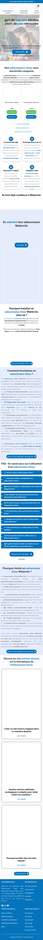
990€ (11, 108)
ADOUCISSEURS (24, 11)
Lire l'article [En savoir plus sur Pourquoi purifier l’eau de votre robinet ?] (21, 865)
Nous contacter (6, 913)
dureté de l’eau (26, 75)
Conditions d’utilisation (9, 920)
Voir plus (21, 559)
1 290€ (31, 108)
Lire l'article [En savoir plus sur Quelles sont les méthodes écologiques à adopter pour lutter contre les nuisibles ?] (21, 799)
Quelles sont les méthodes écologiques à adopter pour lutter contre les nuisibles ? (21, 792)
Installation (29, 900)
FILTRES (36, 11)
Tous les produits (31, 886)
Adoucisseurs (29, 889)
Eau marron (29, 913)
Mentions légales (7, 916)
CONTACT (36, 13)
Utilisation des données (9, 923)
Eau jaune (28, 916)
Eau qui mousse (30, 930)
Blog (3, 927)
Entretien (28, 896)
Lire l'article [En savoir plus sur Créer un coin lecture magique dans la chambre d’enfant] (21, 736)
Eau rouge (28, 923)
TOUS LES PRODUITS (8, 11)
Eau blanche (29, 920)
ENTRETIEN (7, 13)
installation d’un (15, 318)
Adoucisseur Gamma (31, 102)
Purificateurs (29, 893)
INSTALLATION (23, 13)
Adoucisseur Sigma (12, 102)
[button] (12, 112)
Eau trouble (29, 927)
